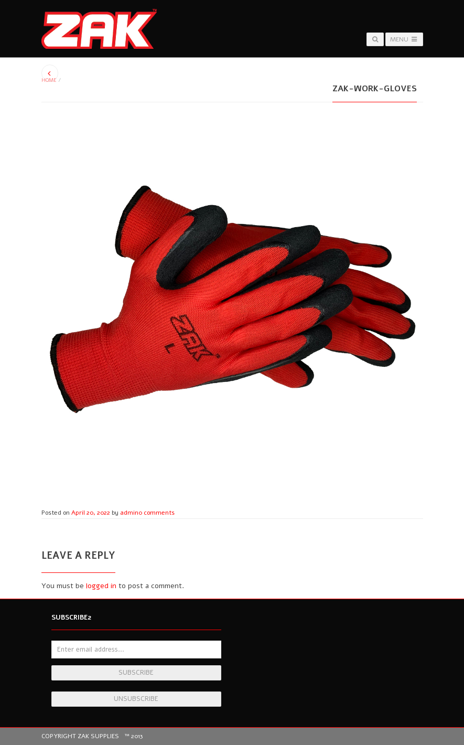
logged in (101, 586)
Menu (404, 39)
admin (129, 512)
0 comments (156, 512)
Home (49, 80)
